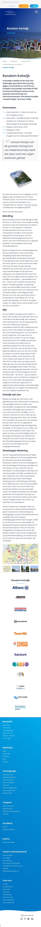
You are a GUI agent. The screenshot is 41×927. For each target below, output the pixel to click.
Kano (4, 759)
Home (5, 61)
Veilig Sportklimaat (9, 790)
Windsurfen (6, 754)
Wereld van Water (8, 829)
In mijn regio (7, 738)
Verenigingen (7, 895)
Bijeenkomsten (7, 793)
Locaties (5, 814)
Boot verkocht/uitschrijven (11, 863)
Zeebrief (5, 868)
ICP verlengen (7, 860)
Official (5, 827)
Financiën (6, 785)
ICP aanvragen (8, 855)
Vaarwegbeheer (8, 730)
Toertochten (7, 728)
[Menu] (36, 12)
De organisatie (7, 887)
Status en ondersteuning (11, 811)
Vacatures (6, 892)
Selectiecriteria (7, 809)
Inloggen (34, 6)
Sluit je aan (24, 6)
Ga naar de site (31, 205)
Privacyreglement (8, 902)
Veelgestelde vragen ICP (11, 871)
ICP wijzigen (6, 858)
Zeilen (4, 751)
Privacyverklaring (8, 900)
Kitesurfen (6, 756)
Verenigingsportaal (9, 777)
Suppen (5, 762)
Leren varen (6, 725)
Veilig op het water (9, 736)
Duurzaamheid (8, 733)
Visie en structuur (8, 806)
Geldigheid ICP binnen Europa (12, 866)
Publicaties (6, 889)
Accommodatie (8, 780)
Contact (5, 884)
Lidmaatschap (8, 775)
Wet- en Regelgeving (10, 788)
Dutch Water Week (9, 842)
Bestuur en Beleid (8, 782)
